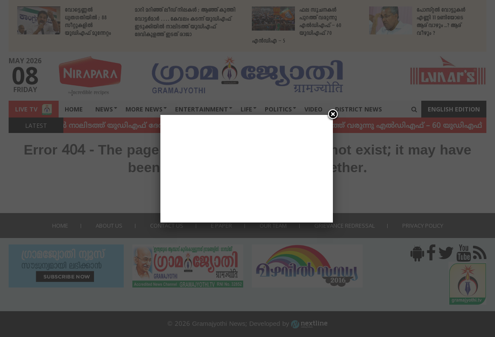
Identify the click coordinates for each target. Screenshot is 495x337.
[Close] (332, 114)
